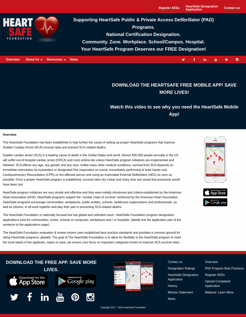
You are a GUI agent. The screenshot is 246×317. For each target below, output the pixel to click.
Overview (13, 59)
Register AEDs (169, 8)
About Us (32, 59)
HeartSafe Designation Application (202, 8)
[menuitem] (169, 8)
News (74, 59)
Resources (54, 59)
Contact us (232, 8)
